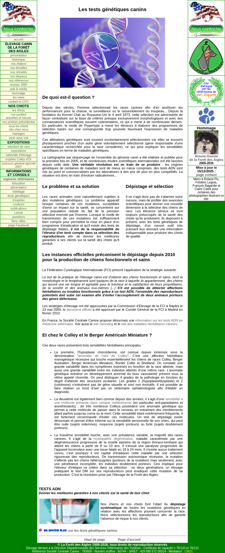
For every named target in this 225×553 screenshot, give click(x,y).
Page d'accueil (129, 539)
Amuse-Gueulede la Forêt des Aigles (206, 156)
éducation (18, 183)
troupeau (18, 200)
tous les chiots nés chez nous (18, 128)
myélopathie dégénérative (113, 438)
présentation (18, 55)
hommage (18, 93)
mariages (18, 133)
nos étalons (18, 63)
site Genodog (103, 324)
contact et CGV (18, 101)
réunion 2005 (18, 84)
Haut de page (94, 539)
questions (18, 217)
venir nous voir (18, 138)
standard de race (18, 146)
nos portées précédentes (18, 122)
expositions (18, 151)
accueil (18, 39)
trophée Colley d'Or (19, 159)
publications (19, 208)
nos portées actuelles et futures (18, 116)
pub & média (18, 89)
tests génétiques (19, 196)
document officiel (79, 309)
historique (18, 59)
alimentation (18, 187)
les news (19, 97)
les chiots (18, 110)
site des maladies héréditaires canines (149, 324)
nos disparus (18, 76)
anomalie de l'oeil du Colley (102, 356)
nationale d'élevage (19, 155)
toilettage (19, 191)
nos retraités (18, 72)
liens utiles (19, 221)
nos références (18, 80)
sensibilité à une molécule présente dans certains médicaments (118, 400)
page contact (206, 175)
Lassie (18, 212)
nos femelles (18, 68)
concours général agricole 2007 (19, 165)
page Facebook (18, 225)
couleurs (18, 204)
